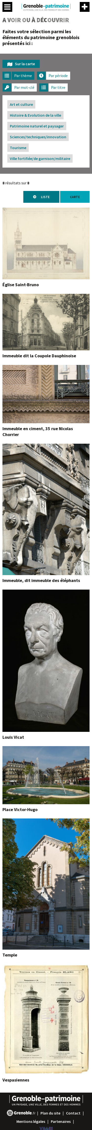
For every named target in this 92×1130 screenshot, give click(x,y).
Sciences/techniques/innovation (38, 136)
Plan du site (50, 1113)
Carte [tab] (75, 197)
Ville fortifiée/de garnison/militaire (40, 158)
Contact (73, 1113)
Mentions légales (30, 1121)
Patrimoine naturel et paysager (37, 126)
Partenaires (61, 1121)
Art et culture (21, 104)
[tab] (18, 76)
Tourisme (18, 147)
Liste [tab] (45, 197)
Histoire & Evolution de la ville (35, 115)
